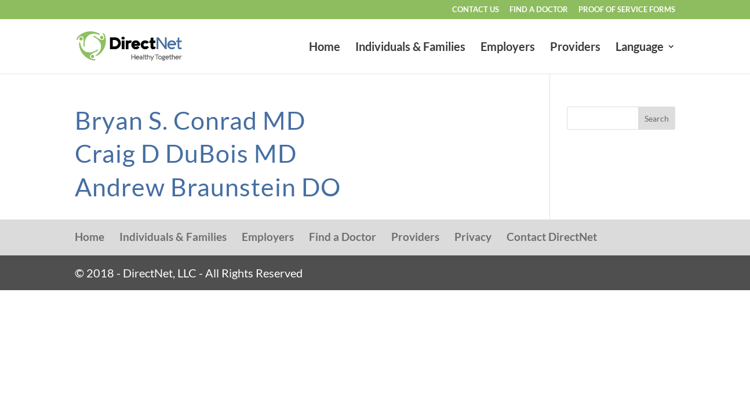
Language (640, 47)
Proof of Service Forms (626, 10)
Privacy (472, 236)
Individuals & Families (410, 47)
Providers (575, 47)
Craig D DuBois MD (186, 153)
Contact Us (475, 10)
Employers (507, 47)
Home (324, 47)
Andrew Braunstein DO (208, 187)
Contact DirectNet (552, 236)
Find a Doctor (538, 10)
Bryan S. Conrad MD (190, 120)
